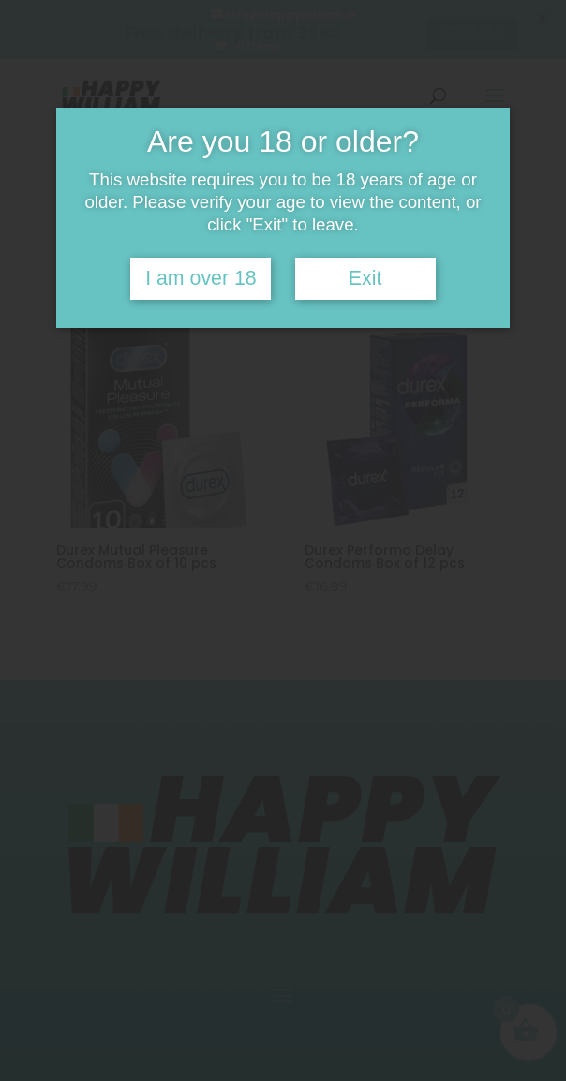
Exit (365, 278)
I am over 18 (201, 278)
